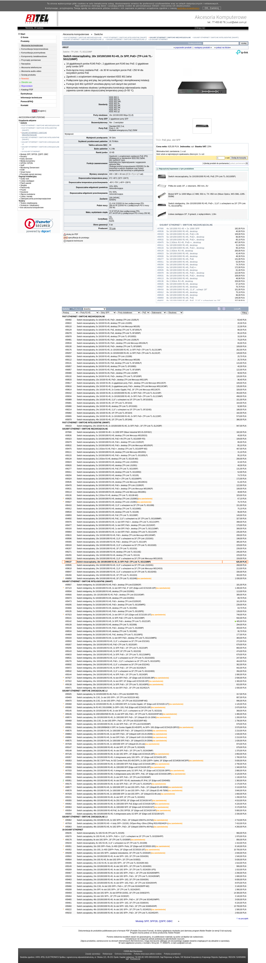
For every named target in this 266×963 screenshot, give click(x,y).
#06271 (68, 552)
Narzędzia (25, 64)
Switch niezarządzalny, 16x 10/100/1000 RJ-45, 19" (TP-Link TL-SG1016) (107, 549)
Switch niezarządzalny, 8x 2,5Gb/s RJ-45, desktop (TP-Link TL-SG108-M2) (107, 495)
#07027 (68, 678)
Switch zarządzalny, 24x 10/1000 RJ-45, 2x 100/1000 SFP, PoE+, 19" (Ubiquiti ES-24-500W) (115, 731)
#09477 (68, 525)
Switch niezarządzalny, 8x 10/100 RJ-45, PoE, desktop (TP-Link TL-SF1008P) (109, 370)
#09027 (68, 502)
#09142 (68, 621)
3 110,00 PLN (240, 787)
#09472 (68, 668)
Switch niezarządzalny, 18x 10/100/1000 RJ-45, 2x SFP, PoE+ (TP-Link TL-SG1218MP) (114, 562)
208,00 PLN (241, 535)
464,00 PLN (241, 661)
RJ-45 (131, 115)
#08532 (68, 671)
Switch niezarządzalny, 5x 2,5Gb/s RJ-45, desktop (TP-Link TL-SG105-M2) (107, 459)
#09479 (68, 442)
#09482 (68, 320)
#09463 (68, 880)
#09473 (68, 601)
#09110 (68, 326)
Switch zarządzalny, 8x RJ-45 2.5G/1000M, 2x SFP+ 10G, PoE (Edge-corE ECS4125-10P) (114, 707)
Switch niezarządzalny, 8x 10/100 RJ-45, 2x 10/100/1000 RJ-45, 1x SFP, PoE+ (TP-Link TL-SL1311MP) (119, 350)
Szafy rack (24, 179)
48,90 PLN (242, 492)
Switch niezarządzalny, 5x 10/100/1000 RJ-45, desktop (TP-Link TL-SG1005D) (109, 472)
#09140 (68, 628)
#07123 (68, 588)
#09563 (68, 856)
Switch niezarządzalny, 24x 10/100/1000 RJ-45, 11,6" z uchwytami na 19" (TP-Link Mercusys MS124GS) (120, 568)
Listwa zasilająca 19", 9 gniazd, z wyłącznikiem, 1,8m (192, 214)
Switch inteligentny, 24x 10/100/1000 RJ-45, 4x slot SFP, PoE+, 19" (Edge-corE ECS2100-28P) (116, 678)
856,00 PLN (241, 840)
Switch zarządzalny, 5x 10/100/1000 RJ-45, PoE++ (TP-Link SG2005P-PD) (107, 694)
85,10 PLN (242, 445)
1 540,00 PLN (240, 856)
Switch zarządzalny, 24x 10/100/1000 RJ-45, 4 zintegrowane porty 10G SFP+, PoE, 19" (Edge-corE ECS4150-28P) (124, 774)
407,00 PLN (241, 449)
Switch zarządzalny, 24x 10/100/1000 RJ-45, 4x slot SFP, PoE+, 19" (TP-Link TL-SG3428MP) (115, 751)
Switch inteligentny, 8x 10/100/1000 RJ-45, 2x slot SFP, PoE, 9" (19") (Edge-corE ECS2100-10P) (116, 588)
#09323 (68, 439)
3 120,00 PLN (240, 774)
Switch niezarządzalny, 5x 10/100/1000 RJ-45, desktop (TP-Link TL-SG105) (108, 475)
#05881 (68, 403)
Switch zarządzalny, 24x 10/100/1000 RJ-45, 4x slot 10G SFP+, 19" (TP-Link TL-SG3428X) (114, 866)
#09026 (68, 465)
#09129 (68, 330)
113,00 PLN (241, 591)
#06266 (68, 575)
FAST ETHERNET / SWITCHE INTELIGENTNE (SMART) (125, 37)
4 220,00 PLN (240, 804)
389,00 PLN (241, 595)
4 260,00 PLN (240, 827)
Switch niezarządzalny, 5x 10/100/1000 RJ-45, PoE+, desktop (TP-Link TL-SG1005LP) (112, 455)
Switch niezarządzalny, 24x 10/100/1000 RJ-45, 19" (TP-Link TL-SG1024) (107, 575)
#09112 (68, 360)
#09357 (68, 757)
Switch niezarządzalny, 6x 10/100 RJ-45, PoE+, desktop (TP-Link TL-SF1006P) (109, 346)
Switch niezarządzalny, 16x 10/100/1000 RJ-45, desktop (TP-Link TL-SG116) (108, 555)
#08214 (68, 410)
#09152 (68, 393)
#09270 (68, 836)
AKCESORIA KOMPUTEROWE (32, 117)
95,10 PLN (242, 333)
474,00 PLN (241, 651)
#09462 (68, 883)
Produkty (25, 41)
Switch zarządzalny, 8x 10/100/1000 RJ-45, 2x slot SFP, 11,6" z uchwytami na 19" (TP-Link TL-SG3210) (119, 711)
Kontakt (24, 105)
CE (110, 217)
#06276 (68, 661)
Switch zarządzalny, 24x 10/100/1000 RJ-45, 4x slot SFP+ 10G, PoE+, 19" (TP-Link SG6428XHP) (117, 883)
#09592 (68, 665)
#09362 (68, 804)
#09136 (68, 495)
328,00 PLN (241, 390)
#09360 (68, 707)
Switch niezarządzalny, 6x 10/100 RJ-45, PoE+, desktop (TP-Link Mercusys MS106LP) (112, 343)
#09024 (68, 356)
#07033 (68, 771)
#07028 (68, 744)
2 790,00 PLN (240, 764)
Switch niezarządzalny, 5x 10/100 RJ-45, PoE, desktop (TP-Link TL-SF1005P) (109, 333)
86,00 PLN (242, 442)
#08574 (68, 717)
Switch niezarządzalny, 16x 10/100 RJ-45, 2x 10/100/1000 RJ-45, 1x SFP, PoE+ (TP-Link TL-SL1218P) (119, 393)
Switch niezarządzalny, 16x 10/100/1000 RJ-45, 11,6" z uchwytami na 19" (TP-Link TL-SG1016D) (116, 545)
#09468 (68, 721)
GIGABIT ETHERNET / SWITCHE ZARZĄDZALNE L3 (126, 39)
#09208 (68, 853)
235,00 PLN (241, 532)
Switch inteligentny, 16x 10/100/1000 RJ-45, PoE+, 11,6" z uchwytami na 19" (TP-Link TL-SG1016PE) (118, 661)
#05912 (68, 509)
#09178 (68, 840)
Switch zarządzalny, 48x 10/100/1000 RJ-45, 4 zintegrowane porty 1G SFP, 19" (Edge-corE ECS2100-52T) (120, 814)
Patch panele (25, 183)
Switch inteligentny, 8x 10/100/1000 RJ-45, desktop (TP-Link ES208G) (105, 591)
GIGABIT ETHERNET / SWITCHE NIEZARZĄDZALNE (170, 37)
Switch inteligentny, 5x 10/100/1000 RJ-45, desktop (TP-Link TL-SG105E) (107, 608)
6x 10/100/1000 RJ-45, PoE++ (182, 267)
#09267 (68, 645)
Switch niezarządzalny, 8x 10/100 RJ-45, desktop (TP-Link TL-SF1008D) (106, 366)
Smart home (24, 172)
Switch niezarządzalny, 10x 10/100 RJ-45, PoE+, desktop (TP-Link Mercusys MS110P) (112, 380)
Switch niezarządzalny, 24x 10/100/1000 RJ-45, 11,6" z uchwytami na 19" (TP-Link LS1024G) (115, 565)
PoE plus (166, 140)
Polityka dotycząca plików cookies (148, 954)
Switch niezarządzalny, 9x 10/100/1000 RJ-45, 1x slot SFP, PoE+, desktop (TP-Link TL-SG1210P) (117, 532)
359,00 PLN (241, 628)
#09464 (68, 896)
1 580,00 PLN (240, 910)
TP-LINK (74, 52)
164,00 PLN (241, 403)
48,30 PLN (242, 465)
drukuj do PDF (72, 234)
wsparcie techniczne (74, 241)
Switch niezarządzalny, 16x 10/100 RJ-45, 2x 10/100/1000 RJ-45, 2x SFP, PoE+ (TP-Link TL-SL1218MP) (120, 396)
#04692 (68, 519)
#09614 (68, 390)
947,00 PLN (241, 426)
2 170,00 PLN (240, 784)
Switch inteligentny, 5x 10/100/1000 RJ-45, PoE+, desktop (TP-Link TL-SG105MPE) (111, 605)
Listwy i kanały (25, 196)
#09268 (68, 890)
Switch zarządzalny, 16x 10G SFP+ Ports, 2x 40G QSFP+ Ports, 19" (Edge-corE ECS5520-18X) (116, 846)
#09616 (68, 386)
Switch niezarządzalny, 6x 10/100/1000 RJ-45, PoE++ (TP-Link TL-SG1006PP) (109, 479)
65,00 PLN (242, 343)
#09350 (68, 814)
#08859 (68, 515)
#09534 (68, 343)
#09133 (68, 455)
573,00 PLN (241, 416)
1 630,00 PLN (240, 734)
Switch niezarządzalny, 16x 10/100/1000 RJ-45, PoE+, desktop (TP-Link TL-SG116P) (112, 542)
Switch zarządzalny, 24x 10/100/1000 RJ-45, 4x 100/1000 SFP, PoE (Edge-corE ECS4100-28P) (116, 764)
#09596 (68, 539)
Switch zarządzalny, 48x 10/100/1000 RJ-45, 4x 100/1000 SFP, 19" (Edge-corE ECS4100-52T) (115, 807)
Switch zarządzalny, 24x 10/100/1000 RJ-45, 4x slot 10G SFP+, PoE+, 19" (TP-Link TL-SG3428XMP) (118, 876)
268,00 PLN (241, 565)
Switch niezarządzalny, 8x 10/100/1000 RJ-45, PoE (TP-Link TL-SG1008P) (107, 515)
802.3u (117, 99)
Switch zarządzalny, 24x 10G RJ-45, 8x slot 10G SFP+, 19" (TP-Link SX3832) (108, 860)
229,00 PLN (241, 545)
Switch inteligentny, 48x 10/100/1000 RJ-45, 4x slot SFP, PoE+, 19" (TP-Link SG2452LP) (113, 688)
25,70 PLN (242, 356)
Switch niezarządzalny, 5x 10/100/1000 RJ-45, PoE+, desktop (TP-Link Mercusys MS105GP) (115, 445)
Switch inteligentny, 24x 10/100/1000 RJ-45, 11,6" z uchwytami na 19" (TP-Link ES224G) (113, 665)
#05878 (68, 336)
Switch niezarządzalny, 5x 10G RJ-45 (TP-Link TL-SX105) (100, 833)
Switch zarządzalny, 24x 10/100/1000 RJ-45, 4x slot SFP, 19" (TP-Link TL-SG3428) (111, 747)
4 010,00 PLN (240, 801)
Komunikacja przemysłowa (33, 53)
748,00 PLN (241, 615)
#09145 (68, 711)
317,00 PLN (241, 694)
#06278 (68, 333)
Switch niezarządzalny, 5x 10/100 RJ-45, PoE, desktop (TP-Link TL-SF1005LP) (109, 330)
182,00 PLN (241, 413)
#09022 (68, 323)
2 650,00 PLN (240, 913)
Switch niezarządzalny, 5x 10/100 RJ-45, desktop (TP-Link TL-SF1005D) (106, 336)
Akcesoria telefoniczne (31, 67)
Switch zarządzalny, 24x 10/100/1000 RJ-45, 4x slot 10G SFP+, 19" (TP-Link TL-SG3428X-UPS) (116, 870)
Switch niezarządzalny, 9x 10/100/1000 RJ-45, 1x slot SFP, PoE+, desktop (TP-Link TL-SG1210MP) (117, 529)
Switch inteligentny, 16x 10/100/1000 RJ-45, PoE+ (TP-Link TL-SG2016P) (107, 645)
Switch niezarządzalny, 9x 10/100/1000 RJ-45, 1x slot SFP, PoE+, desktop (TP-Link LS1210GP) (116, 525)
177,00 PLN (241, 635)
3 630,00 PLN (240, 900)
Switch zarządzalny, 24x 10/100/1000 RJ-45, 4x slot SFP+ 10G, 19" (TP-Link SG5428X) (113, 856)
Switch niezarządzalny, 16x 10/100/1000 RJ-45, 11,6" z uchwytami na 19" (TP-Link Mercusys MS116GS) (120, 559)
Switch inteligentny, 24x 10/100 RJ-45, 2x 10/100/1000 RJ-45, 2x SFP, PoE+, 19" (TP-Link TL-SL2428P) (119, 426)
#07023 (68, 615)
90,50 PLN (242, 373)
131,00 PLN (241, 469)
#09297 (68, 353)
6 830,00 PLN (240, 880)
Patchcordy (24, 188)
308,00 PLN (241, 529)
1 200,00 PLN (240, 717)
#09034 (68, 396)
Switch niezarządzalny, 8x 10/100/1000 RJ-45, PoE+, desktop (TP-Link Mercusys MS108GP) (115, 489)
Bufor (96, 149)
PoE (106, 128)
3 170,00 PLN (240, 807)
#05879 (68, 420)
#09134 (68, 459)
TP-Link (112, 228)
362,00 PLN (241, 665)
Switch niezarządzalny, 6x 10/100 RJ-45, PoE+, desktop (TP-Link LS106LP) (108, 340)
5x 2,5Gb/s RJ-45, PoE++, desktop (184, 242)
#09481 (68, 340)
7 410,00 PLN (240, 823)
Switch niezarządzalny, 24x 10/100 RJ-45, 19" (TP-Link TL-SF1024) (104, 413)
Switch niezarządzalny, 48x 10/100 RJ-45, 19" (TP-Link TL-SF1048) (104, 420)
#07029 (68, 794)
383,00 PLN (241, 638)
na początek (243, 919)
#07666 (68, 432)
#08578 (68, 791)
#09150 (68, 876)
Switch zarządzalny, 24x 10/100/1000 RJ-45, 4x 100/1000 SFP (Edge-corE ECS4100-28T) (114, 767)
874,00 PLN (241, 744)
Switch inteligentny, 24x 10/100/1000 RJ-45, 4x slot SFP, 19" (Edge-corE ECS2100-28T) (113, 681)
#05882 (68, 413)
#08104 (68, 545)
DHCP (117, 160)
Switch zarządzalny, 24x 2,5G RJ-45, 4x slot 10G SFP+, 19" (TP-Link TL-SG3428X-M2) (112, 863)
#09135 (68, 611)
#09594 (68, 591)
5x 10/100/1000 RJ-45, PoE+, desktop (185, 237)
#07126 (68, 754)
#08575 (68, 741)
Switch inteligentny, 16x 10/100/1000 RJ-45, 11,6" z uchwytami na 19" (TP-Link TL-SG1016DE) (116, 658)
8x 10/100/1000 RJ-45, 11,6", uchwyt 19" (187, 290)
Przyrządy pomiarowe (31, 60)
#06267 (68, 549)
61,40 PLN (242, 482)
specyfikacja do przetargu (78, 238)
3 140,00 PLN (240, 886)
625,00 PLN (241, 562)
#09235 (68, 833)
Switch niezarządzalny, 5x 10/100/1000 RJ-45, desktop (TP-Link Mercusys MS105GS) (112, 435)
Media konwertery (27, 161)
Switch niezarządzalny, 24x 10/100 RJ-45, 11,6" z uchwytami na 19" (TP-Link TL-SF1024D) (114, 410)
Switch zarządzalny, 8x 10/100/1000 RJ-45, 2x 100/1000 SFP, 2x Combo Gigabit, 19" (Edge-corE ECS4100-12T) (123, 704)
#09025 (68, 499)
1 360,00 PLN (240, 781)
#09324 (68, 479)
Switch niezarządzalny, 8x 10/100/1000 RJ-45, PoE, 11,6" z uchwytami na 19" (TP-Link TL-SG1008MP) (119, 519)
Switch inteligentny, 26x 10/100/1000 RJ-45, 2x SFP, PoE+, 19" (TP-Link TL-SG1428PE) (113, 685)
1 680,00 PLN (240, 876)
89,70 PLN (242, 598)
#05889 (68, 400)
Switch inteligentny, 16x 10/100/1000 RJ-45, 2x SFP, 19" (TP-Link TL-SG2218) (109, 651)
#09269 (68, 870)
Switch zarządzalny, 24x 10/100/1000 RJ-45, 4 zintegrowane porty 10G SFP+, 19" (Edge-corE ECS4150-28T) (122, 757)
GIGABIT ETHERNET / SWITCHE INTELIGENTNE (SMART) (215, 37)
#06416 (68, 505)
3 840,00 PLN (240, 791)
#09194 (68, 638)
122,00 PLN (241, 370)
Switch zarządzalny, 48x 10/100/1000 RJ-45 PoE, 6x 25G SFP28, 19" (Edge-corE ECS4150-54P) (116, 810)
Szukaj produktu (28, 75)
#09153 (68, 426)
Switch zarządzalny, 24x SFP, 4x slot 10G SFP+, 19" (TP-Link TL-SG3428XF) (108, 890)
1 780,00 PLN (240, 757)
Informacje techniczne (31, 97)
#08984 (68, 737)
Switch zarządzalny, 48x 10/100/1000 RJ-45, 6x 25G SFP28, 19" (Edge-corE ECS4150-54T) (114, 801)
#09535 (68, 482)
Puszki (22, 190)
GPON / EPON (26, 163)
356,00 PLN (241, 671)
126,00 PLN (241, 376)
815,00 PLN (241, 685)
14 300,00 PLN (240, 893)
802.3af (117, 105)
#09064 (68, 532)
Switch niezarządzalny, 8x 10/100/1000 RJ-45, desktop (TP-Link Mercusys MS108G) (111, 492)
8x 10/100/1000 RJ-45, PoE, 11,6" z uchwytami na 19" (194, 301)
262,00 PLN (241, 350)
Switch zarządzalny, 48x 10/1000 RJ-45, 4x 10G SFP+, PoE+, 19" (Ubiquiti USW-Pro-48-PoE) (115, 827)
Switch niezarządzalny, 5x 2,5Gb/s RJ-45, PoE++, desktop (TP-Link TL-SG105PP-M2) (112, 449)
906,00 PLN (241, 866)
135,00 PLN (241, 386)
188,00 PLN (241, 410)
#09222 (68, 910)
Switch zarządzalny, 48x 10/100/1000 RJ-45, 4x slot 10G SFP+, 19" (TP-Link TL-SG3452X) (114, 910)
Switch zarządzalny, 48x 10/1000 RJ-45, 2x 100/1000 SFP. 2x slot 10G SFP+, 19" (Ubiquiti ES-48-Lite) (119, 794)
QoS (123, 160)
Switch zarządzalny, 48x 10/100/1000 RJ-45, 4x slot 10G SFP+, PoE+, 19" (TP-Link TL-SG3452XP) (117, 913)
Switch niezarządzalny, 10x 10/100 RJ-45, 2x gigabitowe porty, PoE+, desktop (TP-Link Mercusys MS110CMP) (122, 386)
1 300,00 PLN (240, 681)
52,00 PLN (242, 472)
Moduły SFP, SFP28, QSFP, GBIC (154, 921)
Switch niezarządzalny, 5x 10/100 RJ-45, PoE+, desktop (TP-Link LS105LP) (108, 320)
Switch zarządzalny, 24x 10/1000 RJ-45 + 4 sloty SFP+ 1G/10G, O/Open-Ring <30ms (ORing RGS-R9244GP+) (122, 823)
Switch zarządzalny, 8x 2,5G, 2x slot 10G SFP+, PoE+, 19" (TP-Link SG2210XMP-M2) (112, 701)
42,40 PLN (242, 462)
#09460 (68, 906)
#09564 (68, 860)
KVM (22, 170)
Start (23, 34)
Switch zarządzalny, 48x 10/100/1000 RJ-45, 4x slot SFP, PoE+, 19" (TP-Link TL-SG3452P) (114, 784)
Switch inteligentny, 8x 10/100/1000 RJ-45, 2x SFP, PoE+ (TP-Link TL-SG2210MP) (111, 618)
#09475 (68, 449)
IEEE (111, 99)
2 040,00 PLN (240, 853)
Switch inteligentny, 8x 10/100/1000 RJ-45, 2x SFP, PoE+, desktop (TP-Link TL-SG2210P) (114, 621)
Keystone (23, 192)
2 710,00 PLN (240, 820)
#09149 (68, 866)
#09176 (68, 350)
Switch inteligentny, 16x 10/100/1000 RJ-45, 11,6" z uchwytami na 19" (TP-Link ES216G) (113, 641)
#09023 (68, 462)
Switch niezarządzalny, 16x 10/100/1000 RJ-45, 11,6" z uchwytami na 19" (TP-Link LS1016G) (115, 539)
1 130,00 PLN (240, 777)
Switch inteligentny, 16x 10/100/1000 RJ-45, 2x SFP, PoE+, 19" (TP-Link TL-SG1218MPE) (114, 655)
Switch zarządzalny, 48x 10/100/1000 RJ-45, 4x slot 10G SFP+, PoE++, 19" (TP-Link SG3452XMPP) (118, 900)
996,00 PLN (241, 701)
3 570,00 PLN (240, 727)
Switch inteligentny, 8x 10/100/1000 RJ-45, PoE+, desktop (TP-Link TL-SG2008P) (110, 628)
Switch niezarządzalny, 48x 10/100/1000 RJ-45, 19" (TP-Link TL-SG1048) (107, 578)
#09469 (68, 697)
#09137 (68, 562)
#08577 (68, 787)
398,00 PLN (241, 522)
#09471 (68, 688)
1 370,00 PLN (240, 751)
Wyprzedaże (27, 86)
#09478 (68, 485)
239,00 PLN (241, 549)
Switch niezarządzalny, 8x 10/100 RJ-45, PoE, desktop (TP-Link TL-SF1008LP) (109, 363)
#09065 (68, 416)
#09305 (68, 542)
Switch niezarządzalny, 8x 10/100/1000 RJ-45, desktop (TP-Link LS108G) (107, 502)
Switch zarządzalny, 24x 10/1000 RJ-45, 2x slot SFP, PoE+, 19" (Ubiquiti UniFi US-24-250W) (115, 734)
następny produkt (202, 47)
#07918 (68, 823)
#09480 (68, 373)
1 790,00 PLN (240, 721)
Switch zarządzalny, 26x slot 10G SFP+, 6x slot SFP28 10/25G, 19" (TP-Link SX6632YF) (113, 893)
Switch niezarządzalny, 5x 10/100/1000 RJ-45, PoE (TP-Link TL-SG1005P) (202, 176)
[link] (39, 225)
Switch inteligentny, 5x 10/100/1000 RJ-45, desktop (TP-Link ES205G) (105, 598)
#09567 (68, 585)
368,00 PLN (241, 711)
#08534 (68, 631)
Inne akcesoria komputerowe (31, 208)
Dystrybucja (26, 94)
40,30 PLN (242, 366)
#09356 (68, 774)
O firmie (24, 37)
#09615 (68, 535)
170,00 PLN (241, 525)
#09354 (68, 810)
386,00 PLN (241, 420)
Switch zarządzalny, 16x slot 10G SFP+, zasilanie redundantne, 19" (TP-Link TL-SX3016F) (114, 853)
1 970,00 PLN (240, 836)
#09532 (68, 445)
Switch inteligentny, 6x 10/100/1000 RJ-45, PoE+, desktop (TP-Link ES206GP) (109, 585)
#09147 (68, 747)
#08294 (68, 475)
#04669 (68, 635)
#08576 (68, 731)
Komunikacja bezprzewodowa (34, 49)
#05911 (68, 472)
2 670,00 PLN (240, 707)
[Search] (221, 43)
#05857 (68, 366)
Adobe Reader (174, 933)
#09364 (68, 764)
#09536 (68, 435)
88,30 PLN (242, 330)
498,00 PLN (241, 396)
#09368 (68, 704)
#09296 (68, 648)
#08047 (68, 572)
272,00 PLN (241, 641)
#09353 (68, 761)
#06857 (68, 370)
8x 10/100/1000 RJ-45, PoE (180, 298)
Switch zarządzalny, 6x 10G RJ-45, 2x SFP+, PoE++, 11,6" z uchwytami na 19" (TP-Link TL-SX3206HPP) (120, 836)
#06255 (68, 555)
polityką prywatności (188, 8)
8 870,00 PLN (240, 883)
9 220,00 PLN (240, 903)
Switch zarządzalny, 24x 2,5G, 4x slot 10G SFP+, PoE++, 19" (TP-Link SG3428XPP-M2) (113, 886)
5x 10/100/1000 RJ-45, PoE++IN (183, 234)
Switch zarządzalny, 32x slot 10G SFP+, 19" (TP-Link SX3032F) (103, 896)
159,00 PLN (241, 559)
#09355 (68, 801)
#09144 (68, 675)
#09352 (68, 850)
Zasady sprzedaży (92, 954)
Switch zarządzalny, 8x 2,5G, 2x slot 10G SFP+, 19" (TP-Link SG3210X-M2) (108, 697)
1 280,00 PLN (240, 588)
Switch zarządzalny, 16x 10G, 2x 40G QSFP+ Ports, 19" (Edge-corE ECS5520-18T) (111, 850)
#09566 (68, 595)
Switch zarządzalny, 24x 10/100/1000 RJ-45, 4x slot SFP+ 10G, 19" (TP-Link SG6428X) (113, 880)
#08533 (68, 512)
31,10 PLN (242, 452)
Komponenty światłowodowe (34, 56)
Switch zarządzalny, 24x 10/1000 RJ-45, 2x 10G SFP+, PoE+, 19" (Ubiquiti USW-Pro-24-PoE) (115, 820)
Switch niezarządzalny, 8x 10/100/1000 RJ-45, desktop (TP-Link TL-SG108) (108, 512)
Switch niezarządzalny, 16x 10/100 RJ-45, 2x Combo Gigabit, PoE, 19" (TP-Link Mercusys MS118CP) (118, 390)
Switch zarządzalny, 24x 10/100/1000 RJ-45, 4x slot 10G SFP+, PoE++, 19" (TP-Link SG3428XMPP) (118, 873)
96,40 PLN (242, 380)
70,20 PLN (242, 340)
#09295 (68, 605)
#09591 (68, 777)
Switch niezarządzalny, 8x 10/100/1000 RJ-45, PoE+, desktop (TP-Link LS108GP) (110, 485)
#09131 (68, 363)
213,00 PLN (241, 568)
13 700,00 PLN (240, 906)
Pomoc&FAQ (27, 101)
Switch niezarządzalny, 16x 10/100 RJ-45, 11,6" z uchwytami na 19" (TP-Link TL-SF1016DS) (115, 400)
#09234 (68, 843)
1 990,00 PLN (240, 890)
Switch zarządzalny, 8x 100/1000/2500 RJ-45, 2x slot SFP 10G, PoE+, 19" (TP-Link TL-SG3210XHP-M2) (120, 714)
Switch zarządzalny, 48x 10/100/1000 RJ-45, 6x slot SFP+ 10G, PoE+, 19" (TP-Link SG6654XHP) (117, 906)
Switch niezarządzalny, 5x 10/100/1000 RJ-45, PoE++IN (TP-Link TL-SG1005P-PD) (111, 439)
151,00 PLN (241, 400)
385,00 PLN (241, 542)
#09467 (68, 873)
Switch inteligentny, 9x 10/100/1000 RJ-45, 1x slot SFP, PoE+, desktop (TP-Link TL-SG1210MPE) (117, 638)
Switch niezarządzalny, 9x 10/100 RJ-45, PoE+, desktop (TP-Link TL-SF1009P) (109, 376)
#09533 (68, 380)
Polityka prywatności (172, 954)
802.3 (119, 126)
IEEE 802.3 (114, 97)
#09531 (68, 489)
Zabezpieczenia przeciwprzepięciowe (35, 199)
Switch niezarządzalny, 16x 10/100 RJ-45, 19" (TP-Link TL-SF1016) (104, 403)
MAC (105, 145)
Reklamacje (107, 954)
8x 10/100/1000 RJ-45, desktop (182, 270)
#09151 (68, 797)
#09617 (68, 383)
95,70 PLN (242, 631)
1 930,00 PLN (240, 688)
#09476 (68, 522)
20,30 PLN (242, 323)
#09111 (68, 452)
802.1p (117, 111)
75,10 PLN (242, 509)
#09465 (68, 900)
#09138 (68, 685)
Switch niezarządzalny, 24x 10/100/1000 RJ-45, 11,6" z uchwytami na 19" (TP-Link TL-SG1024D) (116, 572)
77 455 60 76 (218, 22)
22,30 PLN (242, 326)
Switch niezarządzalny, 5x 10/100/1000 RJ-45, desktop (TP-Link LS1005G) (107, 462)
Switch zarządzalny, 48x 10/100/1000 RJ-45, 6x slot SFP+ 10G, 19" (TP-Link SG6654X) (113, 903)
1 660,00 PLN (240, 794)
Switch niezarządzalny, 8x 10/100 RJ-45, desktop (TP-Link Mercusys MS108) (108, 360)
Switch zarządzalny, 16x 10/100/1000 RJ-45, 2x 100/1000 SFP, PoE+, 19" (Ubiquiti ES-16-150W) (116, 717)
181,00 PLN (241, 585)
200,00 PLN (241, 459)
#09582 (68, 559)
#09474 (68, 598)
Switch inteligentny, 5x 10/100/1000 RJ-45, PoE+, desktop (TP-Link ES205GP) (109, 601)
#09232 (68, 913)
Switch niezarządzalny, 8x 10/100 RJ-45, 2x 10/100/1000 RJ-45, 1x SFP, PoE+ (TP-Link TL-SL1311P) (118, 353)
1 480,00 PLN (240, 714)
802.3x (117, 103)
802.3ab (117, 101)
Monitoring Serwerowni (29, 168)
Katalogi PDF (27, 89)
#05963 (68, 827)
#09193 (68, 529)
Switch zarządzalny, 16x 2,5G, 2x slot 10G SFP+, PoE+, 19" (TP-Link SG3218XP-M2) (112, 721)
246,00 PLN (241, 552)
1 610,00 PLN (240, 863)
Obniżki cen (26, 82)
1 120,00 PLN (240, 704)
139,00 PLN (241, 611)
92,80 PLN (242, 406)
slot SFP (176, 140)
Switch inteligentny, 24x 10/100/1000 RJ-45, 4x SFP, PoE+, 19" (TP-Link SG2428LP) (111, 668)
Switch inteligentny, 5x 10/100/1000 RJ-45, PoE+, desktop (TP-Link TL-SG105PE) (110, 611)
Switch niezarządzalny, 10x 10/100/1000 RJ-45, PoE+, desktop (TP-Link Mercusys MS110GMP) (116, 535)
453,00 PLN (241, 393)
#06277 (68, 469)
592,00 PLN (241, 618)
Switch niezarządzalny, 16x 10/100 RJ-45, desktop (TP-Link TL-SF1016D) (107, 406)
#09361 (68, 727)
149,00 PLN (241, 353)
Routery (23, 157)
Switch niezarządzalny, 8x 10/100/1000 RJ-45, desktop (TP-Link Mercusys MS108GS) (112, 482)
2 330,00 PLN (240, 814)
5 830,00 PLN (240, 761)
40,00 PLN (242, 435)
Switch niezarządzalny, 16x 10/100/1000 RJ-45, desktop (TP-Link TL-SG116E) (109, 552)
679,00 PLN (241, 645)
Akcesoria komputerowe (32, 45)
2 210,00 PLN (240, 731)
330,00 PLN (241, 572)
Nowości (25, 78)
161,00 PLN (241, 601)
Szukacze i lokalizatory (29, 205)
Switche (23, 123)
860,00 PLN (241, 648)
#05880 (68, 406)
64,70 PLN (242, 608)
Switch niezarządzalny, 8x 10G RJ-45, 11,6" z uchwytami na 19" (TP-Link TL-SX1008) (112, 843)
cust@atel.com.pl (237, 22)
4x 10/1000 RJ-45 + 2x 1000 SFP (183, 229)
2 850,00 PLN (240, 754)
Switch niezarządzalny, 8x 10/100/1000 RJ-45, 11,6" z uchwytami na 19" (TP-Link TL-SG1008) (115, 505)
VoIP (21, 165)
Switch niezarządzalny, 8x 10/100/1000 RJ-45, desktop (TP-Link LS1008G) (107, 499)
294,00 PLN (241, 625)
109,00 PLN (241, 346)
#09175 (68, 784)
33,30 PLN (242, 336)
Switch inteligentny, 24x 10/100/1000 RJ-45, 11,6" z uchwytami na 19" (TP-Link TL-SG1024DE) (116, 671)
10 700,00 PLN (240, 850)
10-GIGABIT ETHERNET (158, 39)
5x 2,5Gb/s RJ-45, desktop (180, 251)
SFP (106, 119)
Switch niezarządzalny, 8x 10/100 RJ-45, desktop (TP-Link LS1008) (104, 356)
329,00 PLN (241, 495)
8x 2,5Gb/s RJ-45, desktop (180, 281)
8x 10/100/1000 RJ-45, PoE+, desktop (185, 273)
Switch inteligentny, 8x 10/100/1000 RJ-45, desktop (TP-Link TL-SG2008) (107, 625)
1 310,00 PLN (240, 843)
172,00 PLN (241, 479)
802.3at (117, 107)
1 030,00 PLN (240, 578)
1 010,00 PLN (240, 870)
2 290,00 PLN (240, 873)
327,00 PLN (241, 519)
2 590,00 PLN (240, 678)
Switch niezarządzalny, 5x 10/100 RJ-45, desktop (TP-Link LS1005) (104, 323)
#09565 (68, 724)
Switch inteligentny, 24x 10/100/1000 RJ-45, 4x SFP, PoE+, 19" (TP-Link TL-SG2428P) (112, 675)
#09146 (68, 714)
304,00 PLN (241, 575)
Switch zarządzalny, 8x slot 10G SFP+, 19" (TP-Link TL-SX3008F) (104, 840)
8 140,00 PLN (240, 846)
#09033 (68, 655)
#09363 (68, 807)
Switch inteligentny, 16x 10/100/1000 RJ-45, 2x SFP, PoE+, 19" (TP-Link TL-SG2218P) (112, 648)
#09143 (68, 651)
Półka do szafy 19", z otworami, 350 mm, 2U (188, 186)
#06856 (68, 578)
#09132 (68, 376)
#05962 (68, 820)
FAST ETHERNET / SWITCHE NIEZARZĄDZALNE (83, 37)
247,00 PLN (241, 658)
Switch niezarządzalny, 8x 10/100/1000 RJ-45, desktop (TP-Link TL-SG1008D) (109, 509)
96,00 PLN (242, 512)
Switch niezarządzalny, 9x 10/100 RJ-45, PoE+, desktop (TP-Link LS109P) (107, 373)
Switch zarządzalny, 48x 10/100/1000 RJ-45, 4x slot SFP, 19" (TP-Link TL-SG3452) (111, 797)
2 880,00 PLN (240, 771)
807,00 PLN (241, 697)
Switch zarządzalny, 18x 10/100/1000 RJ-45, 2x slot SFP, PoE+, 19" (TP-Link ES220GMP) (114, 724)
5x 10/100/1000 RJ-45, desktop (182, 231)
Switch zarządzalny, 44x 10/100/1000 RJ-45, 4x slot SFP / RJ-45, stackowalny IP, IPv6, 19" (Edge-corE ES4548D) (123, 781)
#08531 (68, 658)
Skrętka (23, 185)
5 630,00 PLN (240, 860)
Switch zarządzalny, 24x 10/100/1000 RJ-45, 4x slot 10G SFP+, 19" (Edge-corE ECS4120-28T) (116, 754)
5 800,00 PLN (240, 810)
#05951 (68, 781)
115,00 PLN (241, 363)
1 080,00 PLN (240, 675)
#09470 (68, 701)
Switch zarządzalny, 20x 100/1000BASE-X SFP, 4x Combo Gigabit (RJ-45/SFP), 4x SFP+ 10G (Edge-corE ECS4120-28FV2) (128, 727)
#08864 (68, 734)
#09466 (68, 886)
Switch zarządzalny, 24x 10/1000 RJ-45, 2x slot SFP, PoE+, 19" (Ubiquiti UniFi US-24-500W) (115, 737)
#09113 (68, 492)
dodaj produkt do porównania (217, 163)
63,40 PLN (242, 320)
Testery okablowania (28, 203)
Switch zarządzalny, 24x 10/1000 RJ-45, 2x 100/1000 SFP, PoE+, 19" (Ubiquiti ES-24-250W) (115, 741)
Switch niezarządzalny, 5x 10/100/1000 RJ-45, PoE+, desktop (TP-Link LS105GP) (110, 442)
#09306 (68, 863)
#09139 (68, 625)
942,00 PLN (241, 668)
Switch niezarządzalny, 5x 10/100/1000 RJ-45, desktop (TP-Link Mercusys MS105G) (111, 452)
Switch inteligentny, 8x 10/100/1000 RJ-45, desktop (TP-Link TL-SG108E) (107, 631)
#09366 (68, 767)
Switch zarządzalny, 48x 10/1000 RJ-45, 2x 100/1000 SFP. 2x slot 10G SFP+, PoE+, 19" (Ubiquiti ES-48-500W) (122, 787)
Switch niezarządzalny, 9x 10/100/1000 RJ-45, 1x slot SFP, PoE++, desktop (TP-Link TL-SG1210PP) (118, 522)
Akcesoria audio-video (31, 71)
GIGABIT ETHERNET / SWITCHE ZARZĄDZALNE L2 (84, 39)
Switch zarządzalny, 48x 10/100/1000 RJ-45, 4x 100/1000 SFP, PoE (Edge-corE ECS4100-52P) (116, 804)
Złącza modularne (27, 194)
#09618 (68, 568)
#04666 (68, 608)
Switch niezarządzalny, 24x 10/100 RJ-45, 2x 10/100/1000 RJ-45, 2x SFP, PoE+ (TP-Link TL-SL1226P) (119, 416)
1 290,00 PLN (240, 797)
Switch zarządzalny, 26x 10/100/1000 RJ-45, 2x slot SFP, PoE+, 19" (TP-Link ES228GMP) (114, 777)
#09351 (68, 846)
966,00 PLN (241, 833)
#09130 (68, 346)
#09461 (68, 903)
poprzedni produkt (183, 47)
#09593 (68, 641)
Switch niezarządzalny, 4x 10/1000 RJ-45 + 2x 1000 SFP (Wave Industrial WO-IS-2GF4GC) (114, 432)
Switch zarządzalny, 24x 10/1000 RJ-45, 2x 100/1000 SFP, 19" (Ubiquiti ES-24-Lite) (111, 744)
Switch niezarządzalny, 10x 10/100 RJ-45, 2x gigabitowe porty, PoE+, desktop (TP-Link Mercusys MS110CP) (121, 383)
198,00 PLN (241, 539)
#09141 (68, 618)
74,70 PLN (242, 475)
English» (41, 111)
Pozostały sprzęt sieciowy (30, 174)
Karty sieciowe (25, 159)
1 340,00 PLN (240, 767)
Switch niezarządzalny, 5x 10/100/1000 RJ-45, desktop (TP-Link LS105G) (107, 465)
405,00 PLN (240, 621)
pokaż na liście (222, 47)
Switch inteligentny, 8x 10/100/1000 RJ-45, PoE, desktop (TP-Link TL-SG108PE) (110, 635)
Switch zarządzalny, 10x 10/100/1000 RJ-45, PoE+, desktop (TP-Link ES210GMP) (110, 595)
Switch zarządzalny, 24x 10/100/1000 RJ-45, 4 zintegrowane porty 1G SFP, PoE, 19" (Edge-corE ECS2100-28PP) (123, 771)
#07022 (68, 681)
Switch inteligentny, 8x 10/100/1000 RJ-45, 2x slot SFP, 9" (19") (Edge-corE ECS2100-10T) (114, 615)
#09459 (68, 893)
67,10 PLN (242, 499)
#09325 (68, 694)
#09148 (68, 751)
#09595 (68, 565)
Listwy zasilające (26, 181)
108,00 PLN (241, 489)
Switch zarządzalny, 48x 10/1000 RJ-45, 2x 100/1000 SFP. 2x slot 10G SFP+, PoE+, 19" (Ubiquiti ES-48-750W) (122, 791)
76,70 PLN (242, 502)
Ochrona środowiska (123, 954)
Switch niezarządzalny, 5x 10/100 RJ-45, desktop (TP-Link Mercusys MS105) (108, 326)
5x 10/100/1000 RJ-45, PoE (180, 259)
